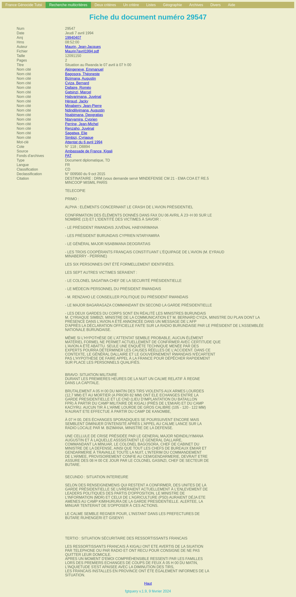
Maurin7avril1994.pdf (82, 51)
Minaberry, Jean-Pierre (83, 106)
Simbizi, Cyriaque (79, 137)
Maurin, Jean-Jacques (83, 47)
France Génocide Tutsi (23, 5)
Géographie (172, 5)
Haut (148, 583)
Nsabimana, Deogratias (84, 115)
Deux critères (105, 5)
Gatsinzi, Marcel (78, 92)
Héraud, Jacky (76, 101)
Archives (196, 5)
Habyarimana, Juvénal (83, 97)
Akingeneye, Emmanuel (84, 69)
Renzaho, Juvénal (79, 128)
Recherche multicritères (68, 5)
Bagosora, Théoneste (82, 74)
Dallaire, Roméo (78, 88)
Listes (151, 5)
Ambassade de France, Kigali (89, 151)
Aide (231, 5)
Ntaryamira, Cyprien (81, 119)
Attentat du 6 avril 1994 (84, 142)
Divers (215, 5)
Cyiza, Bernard (77, 83)
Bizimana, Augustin (80, 78)
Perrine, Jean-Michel (81, 124)
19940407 (73, 38)
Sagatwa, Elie (76, 133)
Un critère (131, 5)
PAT (68, 156)
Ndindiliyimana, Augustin (85, 110)
